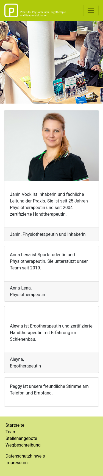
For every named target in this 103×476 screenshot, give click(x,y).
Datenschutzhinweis (25, 456)
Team (10, 431)
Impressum (16, 462)
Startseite (14, 425)
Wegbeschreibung (23, 445)
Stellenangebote (21, 438)
